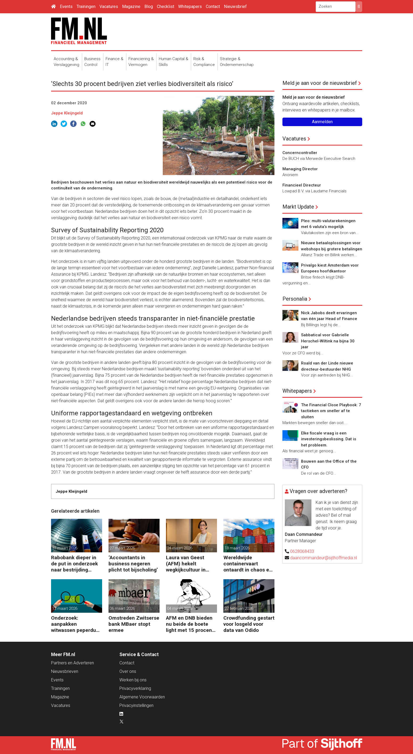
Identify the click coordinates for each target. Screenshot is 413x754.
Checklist (165, 6)
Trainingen (86, 6)
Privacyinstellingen (136, 705)
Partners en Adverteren (72, 662)
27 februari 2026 (238, 608)
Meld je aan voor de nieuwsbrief (319, 83)
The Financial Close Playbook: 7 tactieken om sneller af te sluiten (331, 411)
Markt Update (298, 207)
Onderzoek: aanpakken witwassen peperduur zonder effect (76, 624)
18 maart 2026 (237, 548)
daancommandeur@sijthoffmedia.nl (323, 557)
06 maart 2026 (122, 608)
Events (66, 6)
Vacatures (108, 6)
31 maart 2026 (64, 548)
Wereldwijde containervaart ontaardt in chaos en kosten (247, 563)
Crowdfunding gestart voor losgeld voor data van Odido (248, 624)
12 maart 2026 (64, 608)
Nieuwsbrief (235, 6)
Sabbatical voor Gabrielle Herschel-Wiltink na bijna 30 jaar (327, 341)
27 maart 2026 (122, 548)
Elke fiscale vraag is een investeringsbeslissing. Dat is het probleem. (328, 439)
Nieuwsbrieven (64, 671)
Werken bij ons (133, 679)
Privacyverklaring (135, 688)
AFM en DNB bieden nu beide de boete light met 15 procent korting (190, 624)
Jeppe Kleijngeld (67, 113)
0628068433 (302, 551)
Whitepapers (190, 6)
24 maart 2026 (179, 548)
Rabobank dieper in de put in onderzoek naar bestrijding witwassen (74, 563)
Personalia (294, 299)
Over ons (127, 671)
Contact (213, 6)
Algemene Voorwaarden (142, 696)
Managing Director (300, 169)
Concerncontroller (299, 152)
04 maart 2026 (179, 608)
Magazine (131, 6)
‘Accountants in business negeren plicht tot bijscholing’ (133, 563)
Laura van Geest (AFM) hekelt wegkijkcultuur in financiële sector (186, 563)
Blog (148, 6)
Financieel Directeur (301, 185)
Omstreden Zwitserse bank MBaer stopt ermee (134, 624)
